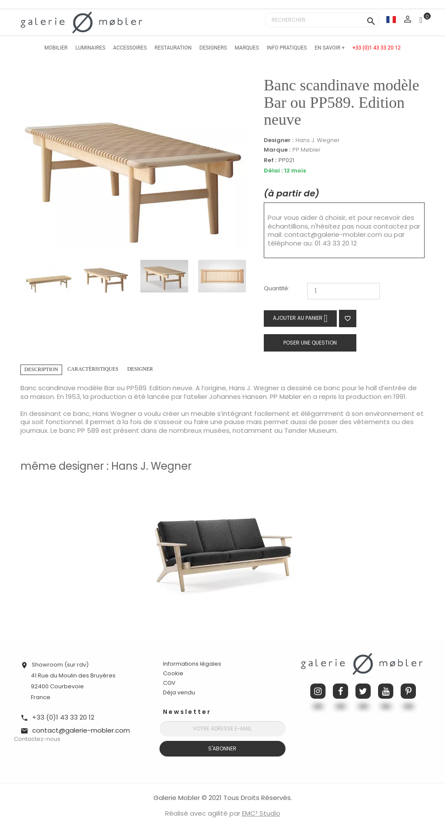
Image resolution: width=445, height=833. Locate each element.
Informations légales (192, 664)
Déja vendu (179, 692)
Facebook (340, 691)
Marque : (277, 150)
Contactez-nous (37, 739)
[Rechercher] (322, 20)
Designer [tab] (140, 369)
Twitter (363, 691)
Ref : (270, 160)
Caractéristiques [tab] (92, 369)
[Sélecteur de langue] (391, 19)
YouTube (385, 691)
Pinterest (408, 691)
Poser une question (310, 342)
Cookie (173, 673)
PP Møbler (306, 150)
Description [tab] (41, 369)
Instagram (317, 691)
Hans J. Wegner (318, 140)
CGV (169, 683)
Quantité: (276, 288)
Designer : (278, 140)
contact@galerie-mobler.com (333, 234)
